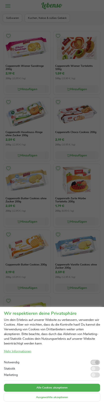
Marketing (11, 375)
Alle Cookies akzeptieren (52, 387)
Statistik (9, 368)
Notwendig (11, 362)
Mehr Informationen (17, 351)
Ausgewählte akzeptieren (52, 397)
